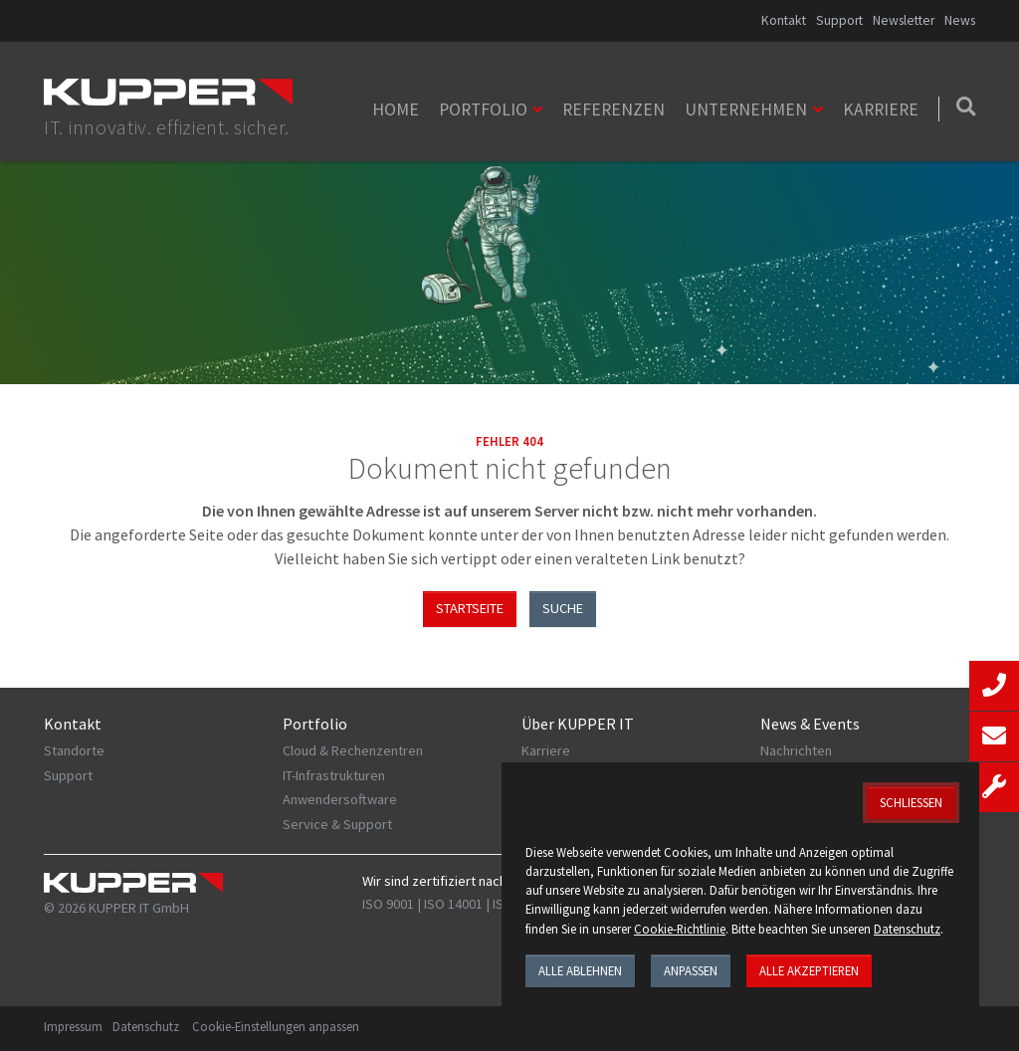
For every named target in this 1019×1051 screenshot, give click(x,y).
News (959, 20)
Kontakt (783, 20)
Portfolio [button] (483, 109)
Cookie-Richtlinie (679, 929)
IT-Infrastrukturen (334, 775)
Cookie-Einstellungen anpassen (275, 1026)
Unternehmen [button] (746, 109)
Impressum (73, 1026)
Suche (562, 608)
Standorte (74, 750)
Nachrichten (796, 750)
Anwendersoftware (340, 799)
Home (395, 109)
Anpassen (690, 970)
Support (839, 20)
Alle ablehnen (580, 970)
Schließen (911, 802)
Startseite (470, 608)
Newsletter (903, 20)
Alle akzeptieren (809, 970)
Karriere (880, 109)
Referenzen (613, 109)
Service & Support (337, 824)
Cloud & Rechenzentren (353, 750)
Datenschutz (145, 1026)
